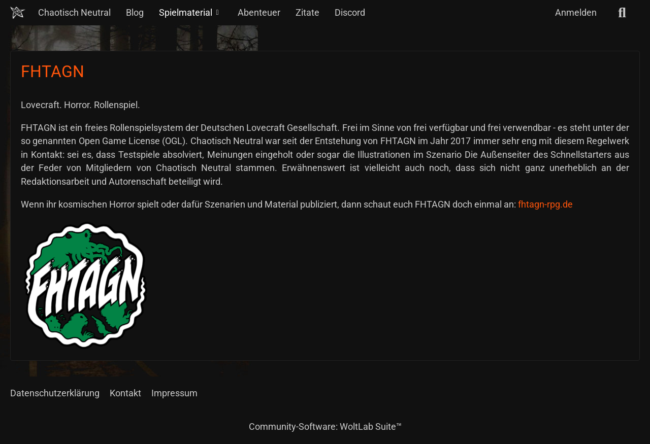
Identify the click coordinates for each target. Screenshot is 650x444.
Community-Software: (325, 426)
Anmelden (576, 12)
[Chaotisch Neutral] (17, 12)
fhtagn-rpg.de (545, 204)
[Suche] (622, 12)
